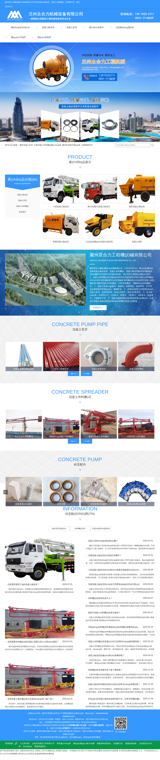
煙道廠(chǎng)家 (64, 743)
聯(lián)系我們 (44, 37)
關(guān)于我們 (18, 37)
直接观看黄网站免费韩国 (44, 754)
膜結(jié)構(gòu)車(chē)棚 (83, 743)
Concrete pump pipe (80, 327)
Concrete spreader (80, 394)
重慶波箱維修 (130, 743)
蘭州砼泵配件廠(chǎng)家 (47, 731)
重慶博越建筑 (40, 746)
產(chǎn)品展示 (96, 27)
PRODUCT (80, 159)
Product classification (22, 179)
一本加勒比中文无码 (76, 751)
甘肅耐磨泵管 (87, 145)
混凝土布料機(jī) (22, 206)
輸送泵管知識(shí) (59, 528)
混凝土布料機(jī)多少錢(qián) (69, 731)
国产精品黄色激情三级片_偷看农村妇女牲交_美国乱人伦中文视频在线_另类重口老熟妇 (34, 751)
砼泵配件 (22, 212)
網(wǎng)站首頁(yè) (20, 27)
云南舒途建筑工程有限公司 (43, 743)
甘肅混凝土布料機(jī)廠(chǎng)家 (47, 145)
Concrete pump (80, 462)
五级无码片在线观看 (110, 751)
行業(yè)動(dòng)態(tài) (101, 528)
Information (80, 511)
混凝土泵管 (71, 27)
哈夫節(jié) (27, 746)
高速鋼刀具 (118, 743)
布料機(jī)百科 (80, 528)
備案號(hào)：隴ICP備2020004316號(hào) (91, 719)
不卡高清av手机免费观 (93, 751)
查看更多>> (98, 308)
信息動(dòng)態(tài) (125, 27)
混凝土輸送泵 (48, 27)
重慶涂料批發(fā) (104, 743)
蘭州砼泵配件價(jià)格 (71, 145)
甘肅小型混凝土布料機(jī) (92, 731)
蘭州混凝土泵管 (26, 145)
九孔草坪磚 (24, 743)
